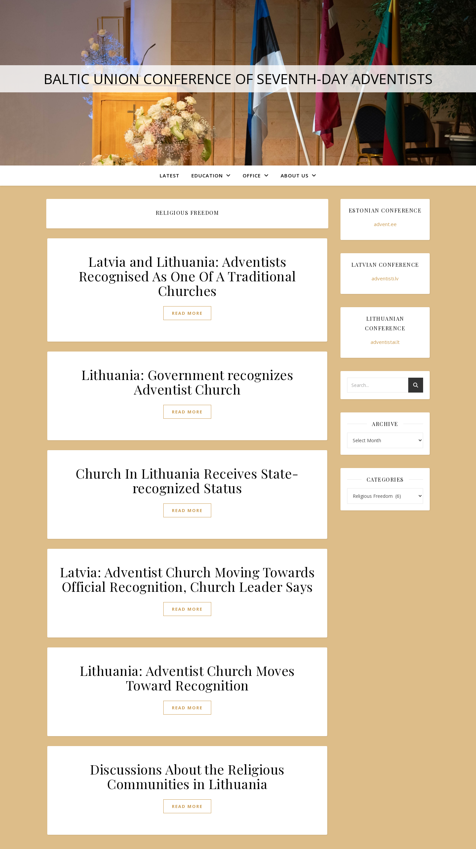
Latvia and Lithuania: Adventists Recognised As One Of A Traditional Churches (187, 276)
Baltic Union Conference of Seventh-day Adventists (238, 78)
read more (187, 313)
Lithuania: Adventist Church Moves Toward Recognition (187, 678)
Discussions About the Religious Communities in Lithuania (187, 776)
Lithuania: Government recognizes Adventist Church (187, 382)
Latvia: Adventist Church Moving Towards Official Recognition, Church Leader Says (187, 579)
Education (207, 175)
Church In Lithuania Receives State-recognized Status (187, 480)
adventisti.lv (385, 278)
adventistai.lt (385, 342)
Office (252, 175)
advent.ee (385, 224)
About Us (294, 175)
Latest (169, 175)
